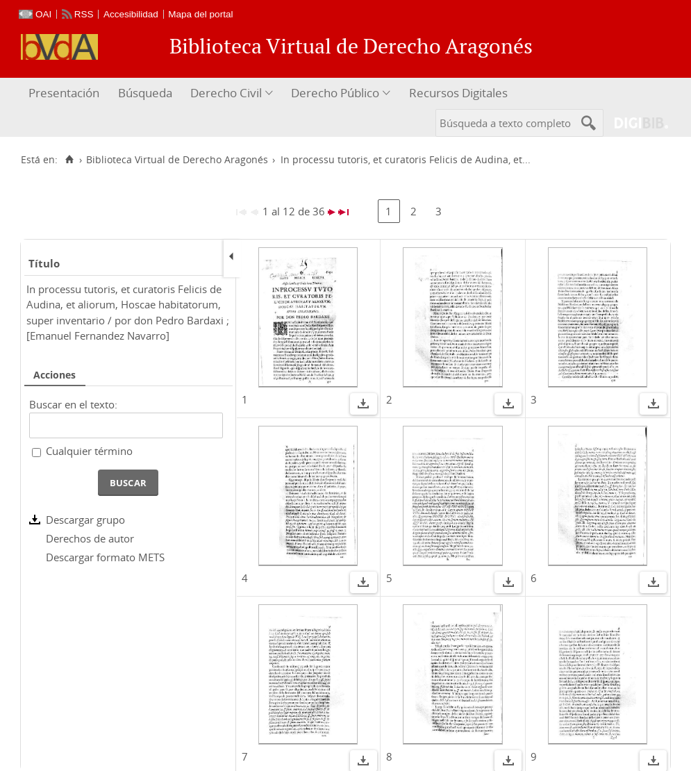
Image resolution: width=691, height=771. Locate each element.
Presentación (63, 93)
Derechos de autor (90, 538)
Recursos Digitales (458, 93)
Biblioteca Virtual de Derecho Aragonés (177, 160)
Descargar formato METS (105, 557)
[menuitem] (65, 93)
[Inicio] (69, 160)
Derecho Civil (226, 93)
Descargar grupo (85, 520)
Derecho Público (335, 93)
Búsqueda (145, 93)
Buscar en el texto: (73, 404)
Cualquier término (89, 451)
